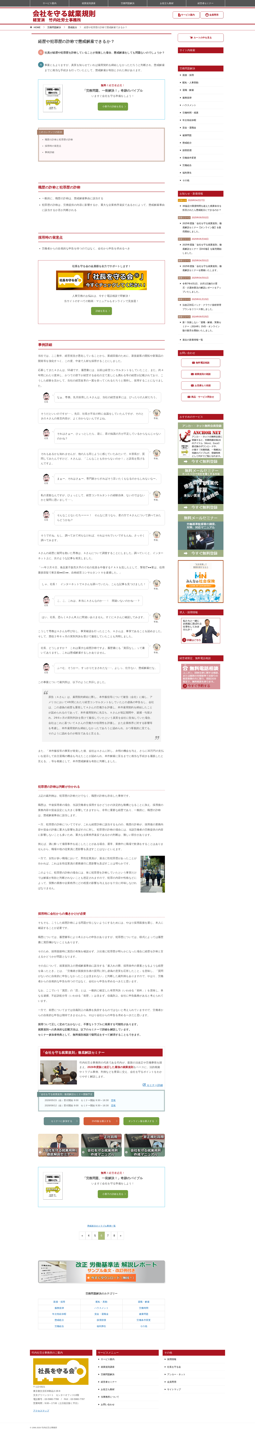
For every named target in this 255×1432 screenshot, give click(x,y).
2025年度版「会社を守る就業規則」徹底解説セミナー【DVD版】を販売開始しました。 (202, 248)
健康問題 (143, 1314)
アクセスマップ (41, 1410)
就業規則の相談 (201, 374)
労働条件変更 (144, 1320)
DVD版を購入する (105, 1136)
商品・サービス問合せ (200, 397)
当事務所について (110, 1397)
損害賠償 (101, 1320)
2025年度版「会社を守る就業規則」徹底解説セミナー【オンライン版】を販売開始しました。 (202, 227)
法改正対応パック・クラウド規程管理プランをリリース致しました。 (201, 307)
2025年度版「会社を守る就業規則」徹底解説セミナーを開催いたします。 (202, 268)
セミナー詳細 (153, 1085)
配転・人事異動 (190, 82)
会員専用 (211, 15)
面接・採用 (59, 1301)
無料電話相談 (200, 362)
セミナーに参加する (64, 1136)
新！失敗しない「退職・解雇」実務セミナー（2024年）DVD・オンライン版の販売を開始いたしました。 (201, 326)
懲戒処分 (59, 1320)
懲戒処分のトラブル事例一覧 (101, 1226)
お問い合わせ (107, 1404)
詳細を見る (103, 311)
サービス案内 (186, 15)
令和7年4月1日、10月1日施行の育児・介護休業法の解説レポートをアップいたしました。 (201, 287)
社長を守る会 (174, 1367)
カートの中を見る (201, 37)
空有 (113, 1100)
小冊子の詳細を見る (114, 106)
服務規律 (59, 1308)
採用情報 (171, 1359)
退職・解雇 (144, 1301)
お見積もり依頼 (201, 385)
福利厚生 (101, 1326)
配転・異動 (101, 1301)
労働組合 (59, 1326)
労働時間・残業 (190, 112)
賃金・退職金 (101, 1314)
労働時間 (143, 1308)
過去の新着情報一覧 (192, 339)
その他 (143, 1326)
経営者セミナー (206, 3)
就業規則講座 (88, 3)
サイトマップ (174, 1389)
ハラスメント (101, 1308)
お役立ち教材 (167, 3)
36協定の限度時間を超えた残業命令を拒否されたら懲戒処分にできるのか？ (201, 208)
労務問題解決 (127, 3)
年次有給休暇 (59, 1314)
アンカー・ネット (176, 1374)
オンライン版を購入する (143, 1136)
